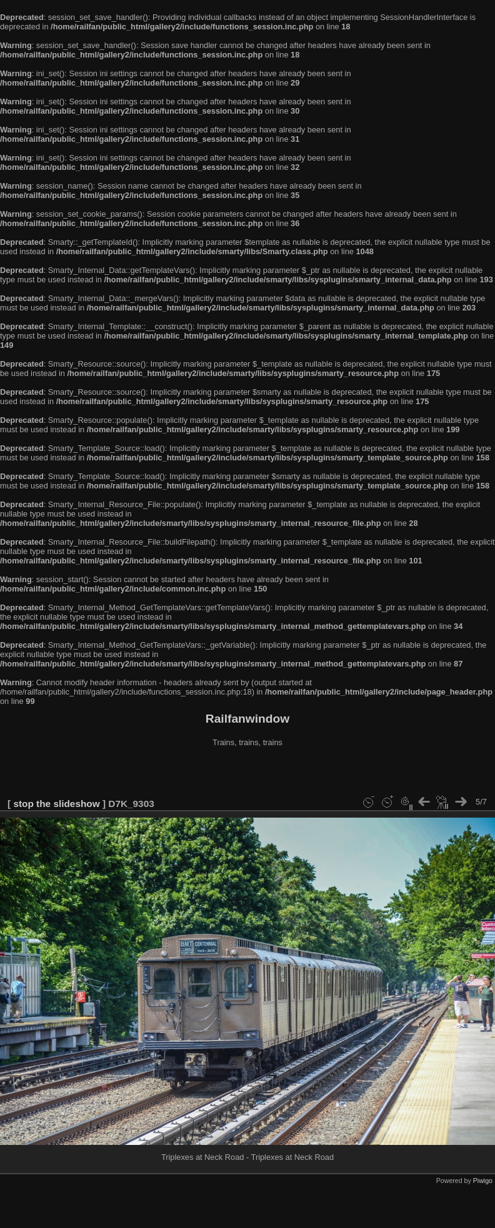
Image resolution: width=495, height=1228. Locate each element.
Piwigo (482, 1180)
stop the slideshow (56, 803)
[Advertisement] (247, 774)
